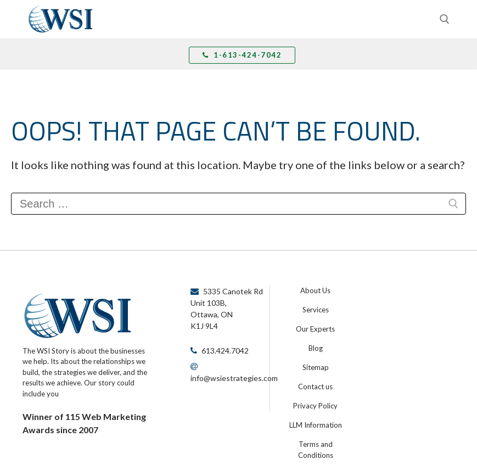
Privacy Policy (315, 405)
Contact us (315, 386)
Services (315, 309)
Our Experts (315, 328)
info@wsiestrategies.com (234, 378)
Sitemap (315, 367)
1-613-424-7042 (242, 55)
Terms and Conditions (315, 450)
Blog (315, 348)
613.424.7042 (225, 350)
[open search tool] (445, 19)
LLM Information (315, 425)
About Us (315, 290)
